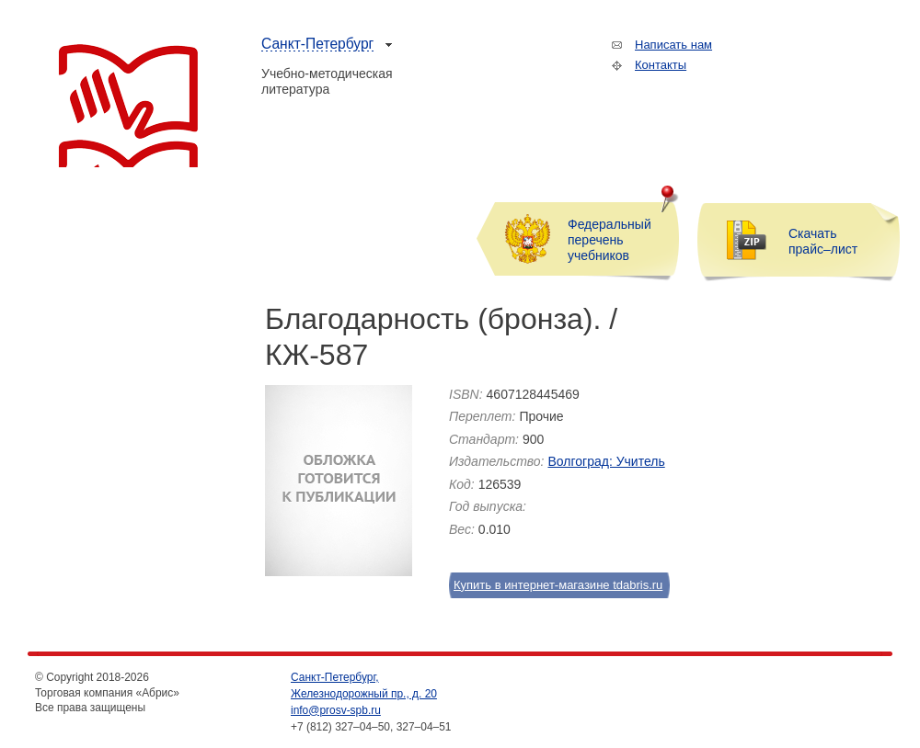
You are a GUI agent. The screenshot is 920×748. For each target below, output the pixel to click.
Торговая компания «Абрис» (128, 105)
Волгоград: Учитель (605, 461)
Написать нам (673, 44)
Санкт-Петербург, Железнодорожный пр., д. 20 (364, 685)
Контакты (660, 65)
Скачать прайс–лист (822, 241)
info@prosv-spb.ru (336, 710)
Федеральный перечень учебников (609, 240)
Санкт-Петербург (317, 43)
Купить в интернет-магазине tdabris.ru (549, 585)
